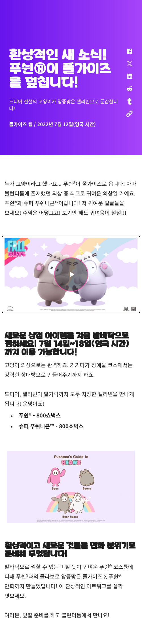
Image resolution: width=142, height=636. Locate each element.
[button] (126, 54)
